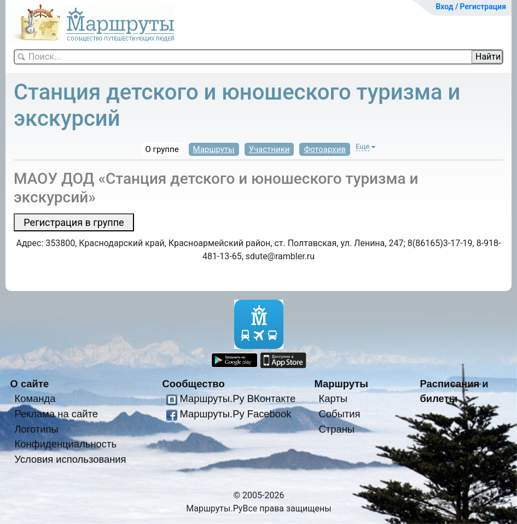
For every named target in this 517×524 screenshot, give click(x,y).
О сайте (29, 383)
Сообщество (193, 383)
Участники (269, 149)
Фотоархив (325, 149)
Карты (332, 398)
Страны (336, 429)
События (339, 414)
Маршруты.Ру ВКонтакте (237, 398)
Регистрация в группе (74, 222)
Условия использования (70, 459)
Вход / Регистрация (470, 6)
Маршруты (214, 149)
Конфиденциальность (65, 444)
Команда (34, 398)
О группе (162, 149)
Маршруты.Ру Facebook (235, 414)
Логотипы (36, 429)
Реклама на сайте (56, 414)
